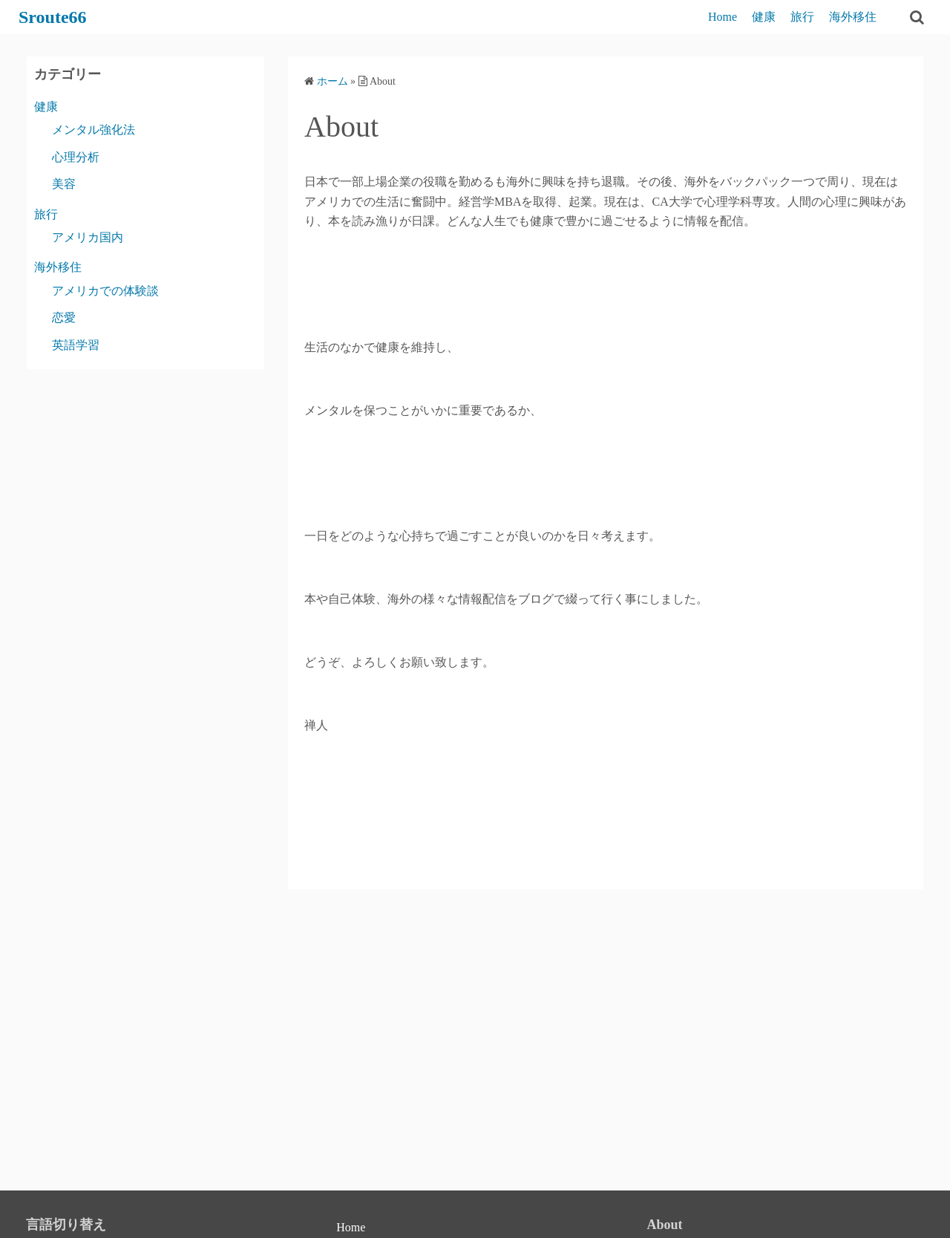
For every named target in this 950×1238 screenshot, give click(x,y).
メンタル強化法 (93, 129)
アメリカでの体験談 (105, 290)
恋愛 (64, 317)
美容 (64, 183)
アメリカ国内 (87, 237)
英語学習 (75, 345)
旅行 (802, 16)
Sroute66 (53, 17)
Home (722, 16)
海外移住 (853, 16)
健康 (764, 16)
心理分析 (75, 157)
